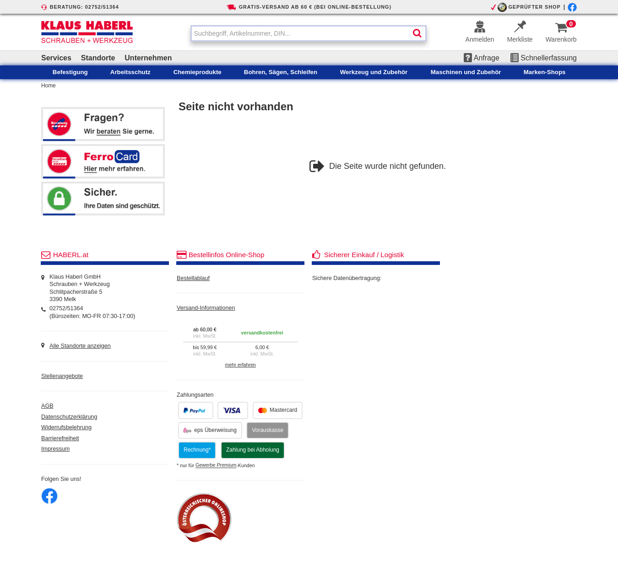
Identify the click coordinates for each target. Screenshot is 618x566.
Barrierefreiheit (60, 438)
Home (48, 85)
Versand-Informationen (206, 308)
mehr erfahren (240, 364)
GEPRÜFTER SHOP (534, 7)
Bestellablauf (193, 278)
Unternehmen (148, 58)
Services (56, 58)
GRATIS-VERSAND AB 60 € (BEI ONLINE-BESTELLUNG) (315, 7)
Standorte (98, 58)
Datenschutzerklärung (69, 417)
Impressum (55, 449)
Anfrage (481, 58)
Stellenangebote (62, 376)
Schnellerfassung (543, 58)
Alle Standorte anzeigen (80, 346)
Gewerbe (215, 465)
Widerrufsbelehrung (66, 427)
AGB (47, 406)
